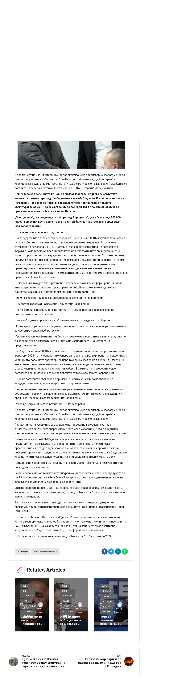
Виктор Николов (39, 608)
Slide (25, 586)
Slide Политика (28, 593)
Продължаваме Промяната (45, 551)
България (107, 591)
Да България (22, 551)
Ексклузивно (108, 596)
